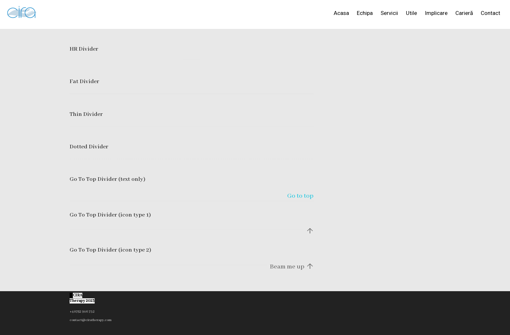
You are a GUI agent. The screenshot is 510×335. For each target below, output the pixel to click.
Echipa (365, 13)
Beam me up (292, 267)
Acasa (341, 13)
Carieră (464, 13)
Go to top (300, 196)
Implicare (436, 13)
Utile (411, 13)
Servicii (389, 13)
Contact (490, 13)
